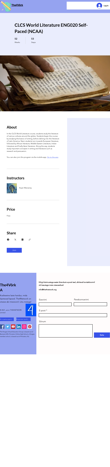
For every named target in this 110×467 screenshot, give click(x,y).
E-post (42, 310)
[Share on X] (15, 239)
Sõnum (42, 321)
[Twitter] (8, 326)
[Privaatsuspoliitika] (7, 319)
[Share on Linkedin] (22, 239)
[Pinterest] (30, 326)
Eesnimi (43, 299)
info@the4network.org (47, 290)
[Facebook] (2, 326)
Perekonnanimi (81, 299)
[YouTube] (13, 326)
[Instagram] (24, 326)
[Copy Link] (29, 239)
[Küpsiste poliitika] (23, 319)
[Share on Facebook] (8, 239)
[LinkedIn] (18, 326)
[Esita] (102, 335)
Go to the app (52, 157)
